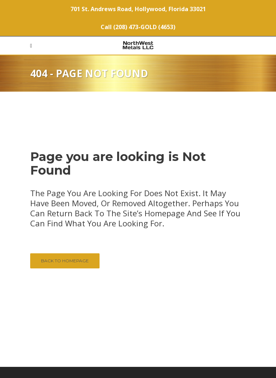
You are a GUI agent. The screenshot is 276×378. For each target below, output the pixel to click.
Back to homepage (65, 260)
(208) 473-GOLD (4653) (144, 27)
